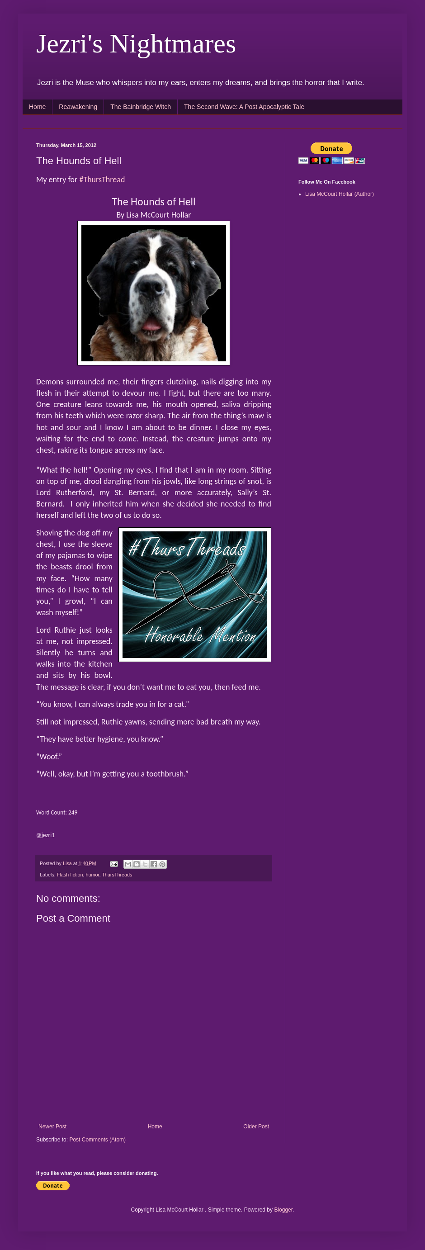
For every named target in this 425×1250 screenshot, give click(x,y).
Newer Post (52, 1126)
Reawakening (78, 106)
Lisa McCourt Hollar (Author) (339, 194)
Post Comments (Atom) (97, 1139)
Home (37, 106)
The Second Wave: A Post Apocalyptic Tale (244, 106)
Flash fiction (70, 874)
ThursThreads (117, 874)
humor (92, 874)
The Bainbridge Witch (140, 106)
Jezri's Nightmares (136, 43)
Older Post (256, 1126)
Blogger (283, 1210)
